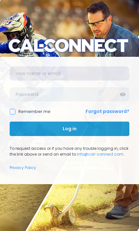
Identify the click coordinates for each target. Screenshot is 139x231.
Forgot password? (107, 111)
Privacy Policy (23, 167)
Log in (70, 128)
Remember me (30, 111)
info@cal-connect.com (100, 154)
